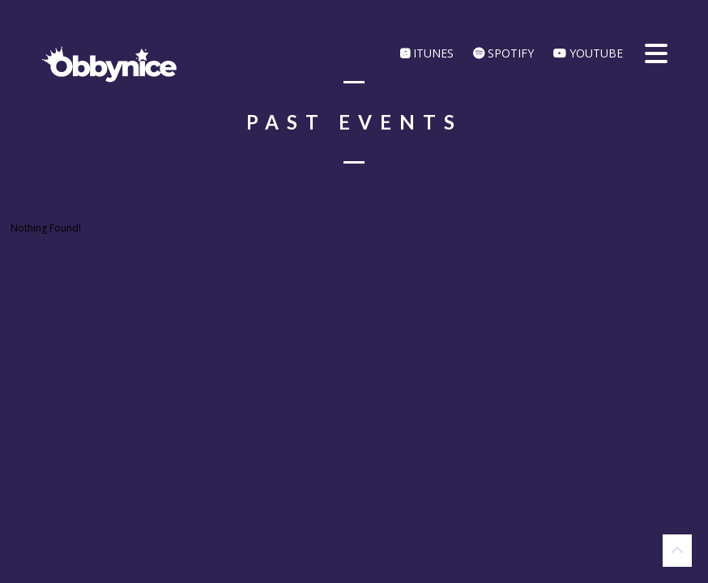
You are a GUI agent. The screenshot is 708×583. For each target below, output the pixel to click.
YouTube (588, 53)
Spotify (503, 53)
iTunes (427, 53)
